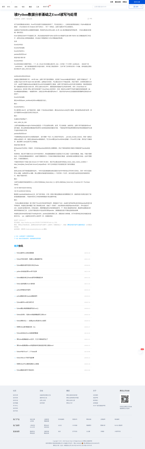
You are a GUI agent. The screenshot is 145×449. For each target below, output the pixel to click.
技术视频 (15, 403)
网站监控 (32, 433)
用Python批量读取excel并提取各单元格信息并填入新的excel (35, 345)
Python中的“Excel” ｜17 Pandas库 (27, 351)
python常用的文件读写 (24, 290)
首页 (3, 6)
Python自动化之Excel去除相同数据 (27, 333)
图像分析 (102, 425)
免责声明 (95, 397)
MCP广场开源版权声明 (99, 405)
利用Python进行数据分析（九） (26, 327)
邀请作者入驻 (43, 397)
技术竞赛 (42, 403)
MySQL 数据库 (118, 425)
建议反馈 (118, 2)
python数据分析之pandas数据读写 (27, 296)
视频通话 (88, 425)
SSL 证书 (32, 427)
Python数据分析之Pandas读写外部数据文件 (30, 277)
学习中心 (15, 405)
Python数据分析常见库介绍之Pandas (28, 265)
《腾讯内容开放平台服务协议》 (76, 225)
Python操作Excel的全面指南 (25, 253)
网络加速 (88, 419)
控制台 (125, 2)
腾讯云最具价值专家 (71, 395)
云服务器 (46, 419)
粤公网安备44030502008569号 (91, 443)
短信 (59, 431)
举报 (90, 18)
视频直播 (46, 421)
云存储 (32, 421)
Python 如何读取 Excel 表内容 (26, 284)
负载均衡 (46, 431)
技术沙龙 (15, 400)
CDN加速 (74, 425)
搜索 (125, 7)
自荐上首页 (43, 400)
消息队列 (74, 419)
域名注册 (32, 419)
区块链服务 (61, 419)
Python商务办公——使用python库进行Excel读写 (31, 321)
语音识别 (46, 427)
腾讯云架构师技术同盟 (72, 397)
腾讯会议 (46, 425)
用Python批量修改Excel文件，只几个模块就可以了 (32, 339)
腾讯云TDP (69, 403)
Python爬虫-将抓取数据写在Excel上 (27, 308)
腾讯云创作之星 (70, 400)
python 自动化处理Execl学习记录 (27, 271)
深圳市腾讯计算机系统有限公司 (54, 443)
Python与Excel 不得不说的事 (25, 358)
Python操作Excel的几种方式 (25, 302)
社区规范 (95, 395)
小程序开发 (118, 431)
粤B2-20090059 (78, 443)
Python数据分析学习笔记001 (25, 370)
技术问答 (15, 397)
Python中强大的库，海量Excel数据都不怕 (29, 259)
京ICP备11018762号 (87, 445)
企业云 (60, 425)
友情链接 (95, 403)
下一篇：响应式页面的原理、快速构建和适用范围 (27, 238)
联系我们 (95, 400)
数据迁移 (46, 433)
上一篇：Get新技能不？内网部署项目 (24, 236)
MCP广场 (46, 6)
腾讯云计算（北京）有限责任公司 (62, 445)
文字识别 (74, 431)
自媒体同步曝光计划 (45, 395)
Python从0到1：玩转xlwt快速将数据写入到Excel (31, 314)
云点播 (88, 431)
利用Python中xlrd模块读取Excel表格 (28, 364)
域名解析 (117, 419)
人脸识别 (32, 425)
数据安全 (32, 431)
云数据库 (102, 419)
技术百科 (15, 408)
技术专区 (15, 411)
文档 (111, 2)
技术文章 (15, 395)
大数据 (102, 431)
